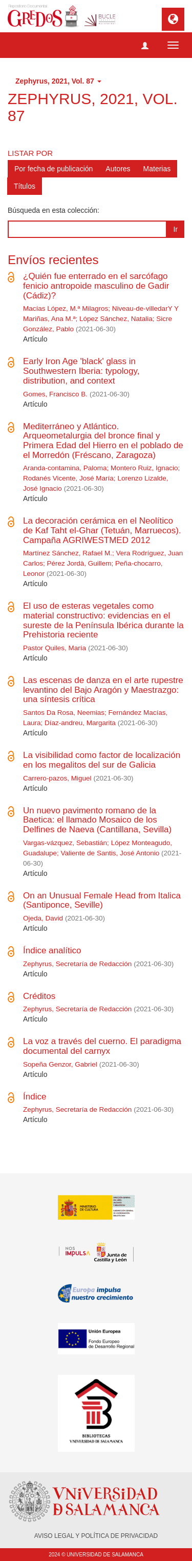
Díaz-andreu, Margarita (80, 723)
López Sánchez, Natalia (116, 319)
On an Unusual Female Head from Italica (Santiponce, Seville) (102, 900)
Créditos (39, 996)
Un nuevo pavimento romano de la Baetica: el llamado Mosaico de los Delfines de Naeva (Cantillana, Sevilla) (97, 820)
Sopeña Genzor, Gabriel (60, 1064)
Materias (157, 169)
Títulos (24, 186)
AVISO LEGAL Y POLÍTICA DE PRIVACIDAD (96, 1535)
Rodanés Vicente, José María (68, 478)
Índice (34, 1097)
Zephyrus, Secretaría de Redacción (77, 964)
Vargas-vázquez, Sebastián (65, 843)
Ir (175, 229)
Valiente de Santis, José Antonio (110, 853)
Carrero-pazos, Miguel (57, 778)
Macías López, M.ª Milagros (65, 308)
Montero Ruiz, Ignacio (144, 468)
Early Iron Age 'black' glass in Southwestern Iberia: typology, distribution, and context (81, 370)
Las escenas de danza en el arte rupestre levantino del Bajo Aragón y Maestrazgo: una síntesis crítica (103, 689)
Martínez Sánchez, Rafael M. (67, 553)
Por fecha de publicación (53, 169)
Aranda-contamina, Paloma (65, 468)
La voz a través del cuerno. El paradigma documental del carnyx (102, 1046)
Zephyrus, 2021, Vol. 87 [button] (58, 81)
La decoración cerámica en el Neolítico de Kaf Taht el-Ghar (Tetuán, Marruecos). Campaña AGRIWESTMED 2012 (102, 530)
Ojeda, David (43, 918)
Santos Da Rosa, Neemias (63, 712)
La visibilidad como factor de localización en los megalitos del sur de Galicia (101, 760)
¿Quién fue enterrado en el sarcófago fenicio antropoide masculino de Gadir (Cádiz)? (96, 285)
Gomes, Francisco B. (55, 394)
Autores (117, 169)
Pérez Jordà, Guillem (79, 563)
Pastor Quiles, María (54, 648)
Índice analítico (52, 950)
